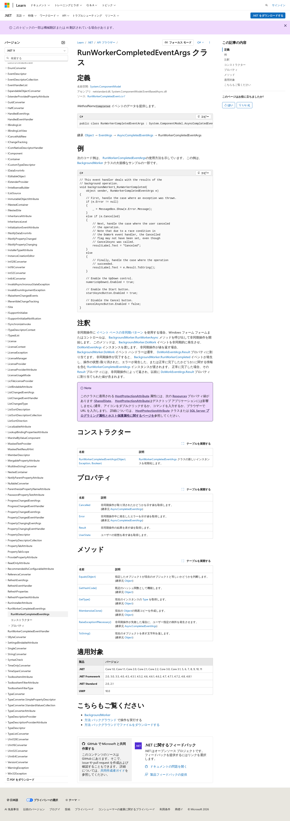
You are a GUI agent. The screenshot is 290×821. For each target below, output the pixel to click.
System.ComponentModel (105, 86)
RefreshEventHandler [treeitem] (20, 585)
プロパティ (231, 70)
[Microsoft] (7, 5)
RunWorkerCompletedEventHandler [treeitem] (28, 631)
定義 (227, 49)
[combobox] (36, 50)
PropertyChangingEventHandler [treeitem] (26, 529)
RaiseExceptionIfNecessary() (95, 622)
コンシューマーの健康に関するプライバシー (125, 809)
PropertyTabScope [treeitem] (18, 551)
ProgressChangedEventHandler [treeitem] (26, 506)
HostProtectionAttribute (132, 396)
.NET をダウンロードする (268, 15)
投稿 (67, 809)
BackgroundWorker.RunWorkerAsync (133, 337)
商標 (177, 809)
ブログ (53, 809)
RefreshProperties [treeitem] (18, 591)
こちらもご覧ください (237, 85)
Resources (179, 396)
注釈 (227, 59)
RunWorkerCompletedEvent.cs (105, 96)
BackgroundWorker (90, 163)
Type (145, 599)
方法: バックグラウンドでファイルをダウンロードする (122, 725)
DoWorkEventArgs (89, 347)
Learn (80, 42)
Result (81, 372)
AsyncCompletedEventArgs (135, 135)
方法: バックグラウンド (101, 720)
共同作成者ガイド (112, 770)
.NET (90, 42)
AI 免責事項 (12, 809)
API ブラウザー (106, 42)
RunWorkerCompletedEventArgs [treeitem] (30, 614)
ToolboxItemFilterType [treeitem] (20, 688)
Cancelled (84, 505)
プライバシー (83, 809)
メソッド (229, 75)
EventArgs (105, 135)
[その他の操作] (209, 42)
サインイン (278, 5)
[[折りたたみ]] (63, 42)
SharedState (102, 401)
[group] (145, 124)
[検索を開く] (266, 5)
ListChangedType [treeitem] (18, 403)
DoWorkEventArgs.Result (173, 352)
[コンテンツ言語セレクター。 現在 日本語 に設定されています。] (12, 800)
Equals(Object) (87, 576)
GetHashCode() (88, 588)
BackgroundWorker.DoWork (137, 342)
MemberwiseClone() (90, 610)
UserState (84, 535)
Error (82, 516)
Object (89, 135)
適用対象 (229, 80)
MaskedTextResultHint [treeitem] (21, 449)
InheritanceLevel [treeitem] (17, 221)
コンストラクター (235, 65)
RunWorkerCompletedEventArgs (124, 158)
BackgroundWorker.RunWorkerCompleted (162, 357)
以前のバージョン (34, 809)
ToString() (84, 633)
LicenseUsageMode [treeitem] (19, 375)
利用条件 (165, 809)
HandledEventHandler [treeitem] (20, 119)
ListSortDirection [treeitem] (17, 421)
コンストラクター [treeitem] (21, 620)
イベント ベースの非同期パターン (119, 332)
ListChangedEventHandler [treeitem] (23, 398)
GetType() (84, 599)
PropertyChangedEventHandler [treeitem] (26, 517)
